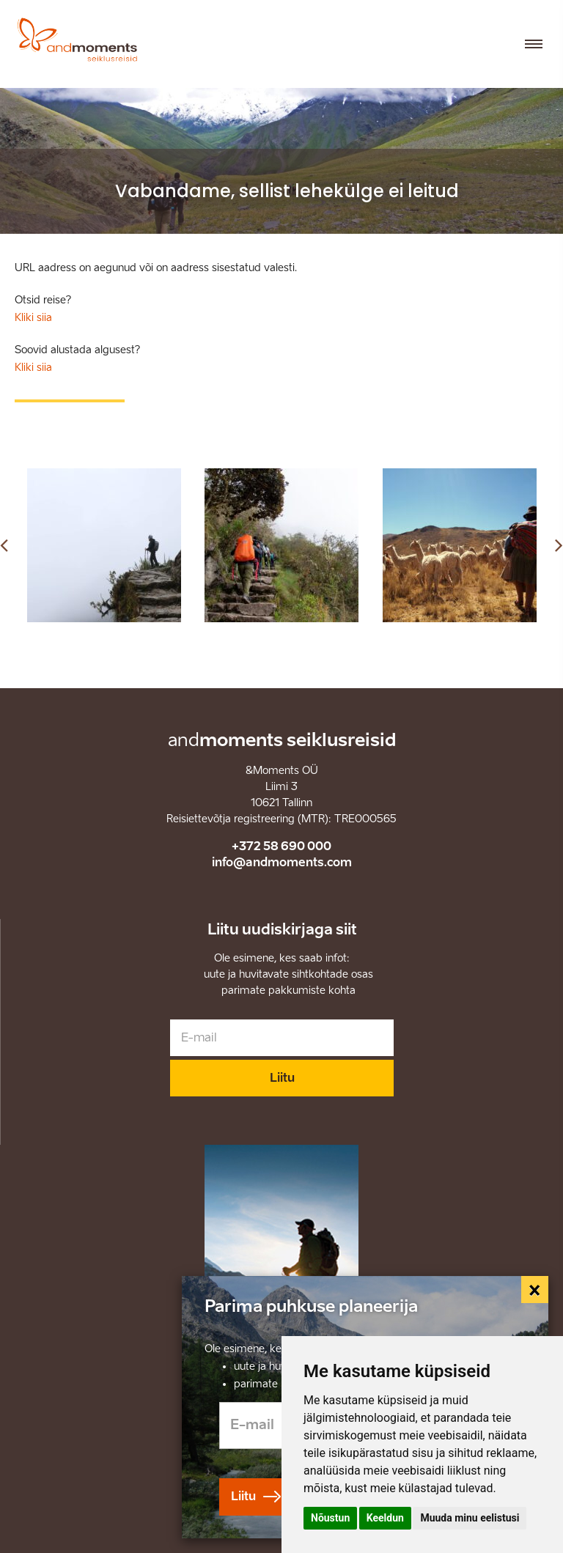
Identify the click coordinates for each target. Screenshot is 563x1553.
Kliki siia (33, 317)
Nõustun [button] (330, 1518)
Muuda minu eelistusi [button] (469, 1518)
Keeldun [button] (385, 1518)
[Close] (535, 1290)
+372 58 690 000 (281, 846)
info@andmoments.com (282, 862)
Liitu (282, 1078)
